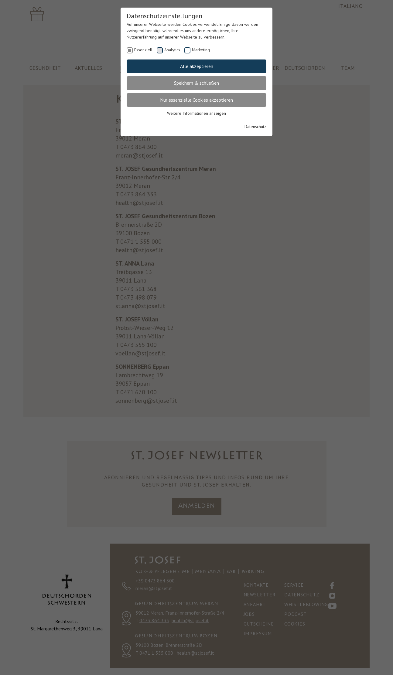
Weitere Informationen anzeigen (196, 113)
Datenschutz (255, 126)
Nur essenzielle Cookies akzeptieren (196, 100)
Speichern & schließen (196, 83)
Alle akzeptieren (196, 66)
